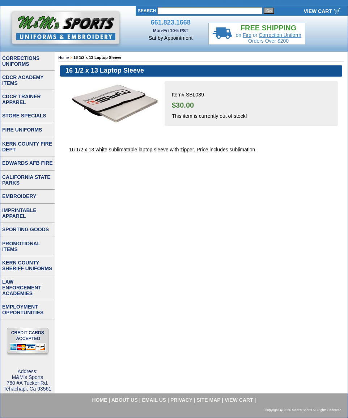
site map (209, 400)
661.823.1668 (171, 22)
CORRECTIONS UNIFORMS (20, 61)
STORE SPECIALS (24, 115)
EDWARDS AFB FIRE (27, 163)
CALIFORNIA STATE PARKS (26, 180)
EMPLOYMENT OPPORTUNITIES (22, 309)
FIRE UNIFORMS (22, 130)
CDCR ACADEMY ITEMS (23, 80)
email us (154, 400)
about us (124, 400)
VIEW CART (318, 11)
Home (63, 57)
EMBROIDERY (19, 196)
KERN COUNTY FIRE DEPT (27, 146)
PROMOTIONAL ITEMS (21, 246)
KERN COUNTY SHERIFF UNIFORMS (27, 265)
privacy (181, 400)
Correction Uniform (280, 35)
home (99, 400)
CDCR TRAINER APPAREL (21, 99)
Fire (247, 35)
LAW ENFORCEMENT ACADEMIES (21, 287)
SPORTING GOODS (25, 229)
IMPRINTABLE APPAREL (19, 213)
